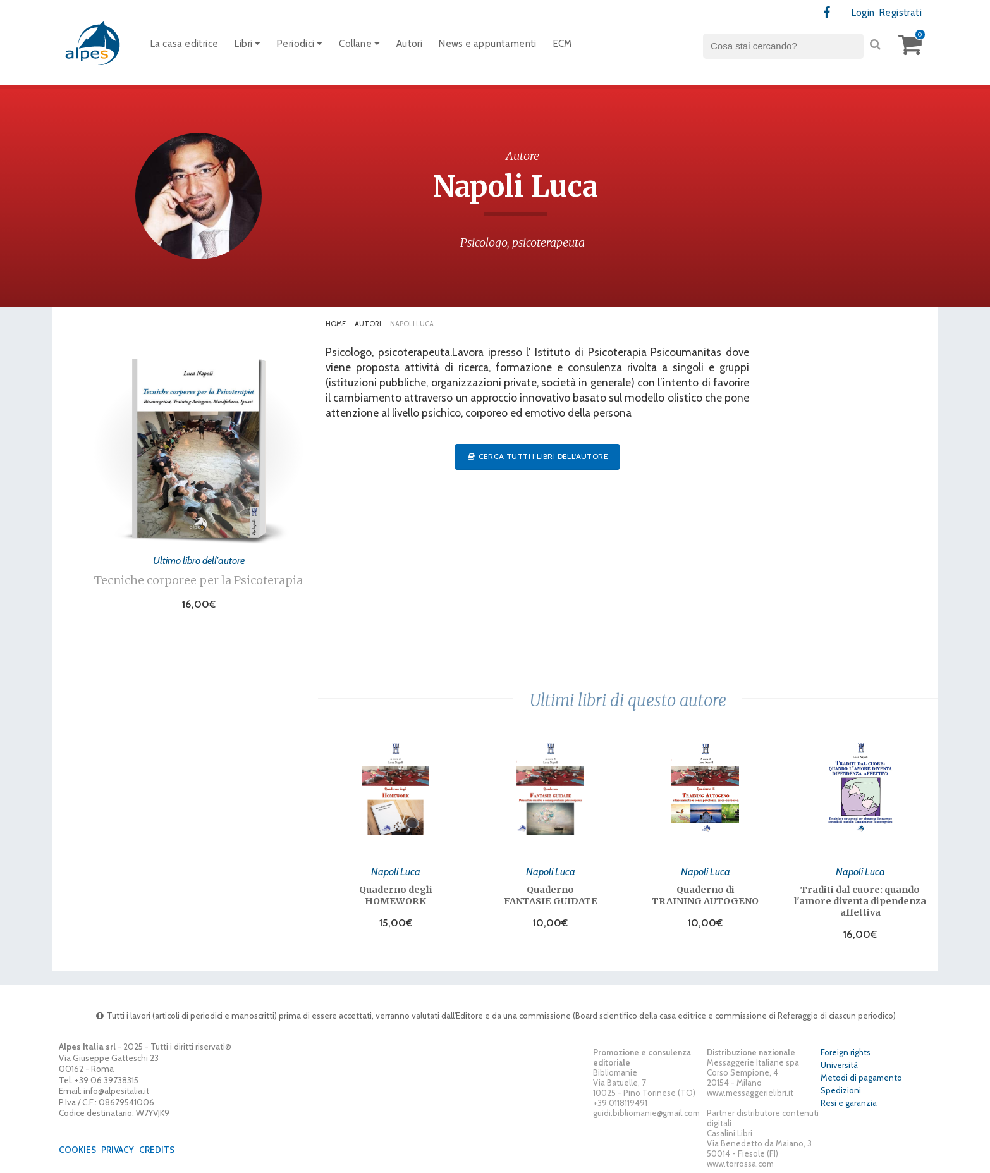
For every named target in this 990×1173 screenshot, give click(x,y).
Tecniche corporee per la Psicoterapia (198, 580)
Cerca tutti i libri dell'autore (537, 456)
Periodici (299, 43)
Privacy (117, 1150)
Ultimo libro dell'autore (199, 560)
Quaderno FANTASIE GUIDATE (550, 895)
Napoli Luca (395, 871)
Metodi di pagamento (861, 1077)
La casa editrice (184, 43)
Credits (156, 1150)
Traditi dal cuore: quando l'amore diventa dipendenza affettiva (860, 901)
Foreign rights (846, 1052)
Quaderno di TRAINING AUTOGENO (705, 895)
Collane (359, 43)
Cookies (77, 1150)
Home (336, 323)
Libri (247, 43)
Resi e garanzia (849, 1103)
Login (863, 12)
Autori (409, 43)
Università (839, 1065)
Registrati (900, 12)
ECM (562, 43)
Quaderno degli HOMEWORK (395, 895)
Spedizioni (841, 1090)
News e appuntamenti (488, 43)
